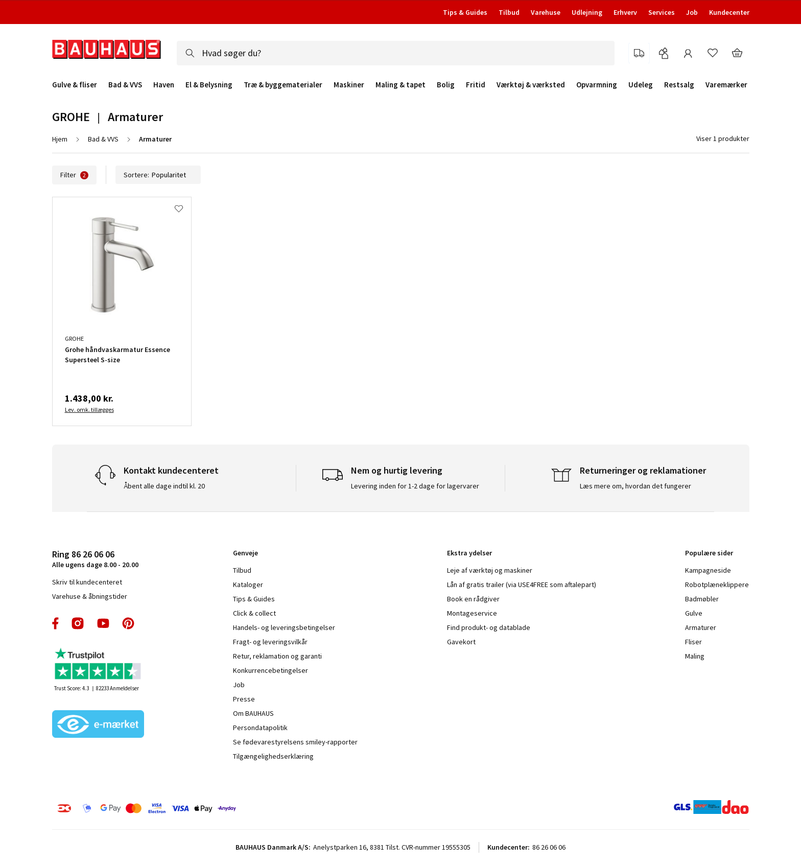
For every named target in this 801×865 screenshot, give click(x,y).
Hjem (59, 139)
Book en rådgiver (473, 598)
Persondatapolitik (260, 727)
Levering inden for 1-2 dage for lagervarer (415, 485)
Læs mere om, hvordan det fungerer (635, 485)
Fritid (475, 84)
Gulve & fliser (74, 84)
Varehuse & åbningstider (89, 596)
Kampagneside (708, 570)
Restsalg (679, 84)
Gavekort (461, 641)
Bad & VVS (125, 84)
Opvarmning (596, 84)
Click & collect (254, 613)
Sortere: (158, 174)
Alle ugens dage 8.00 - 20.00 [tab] (95, 558)
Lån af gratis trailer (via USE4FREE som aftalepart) (521, 584)
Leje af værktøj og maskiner (489, 570)
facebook (56, 623)
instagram (77, 623)
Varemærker (726, 84)
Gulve (693, 613)
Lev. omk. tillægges (89, 409)
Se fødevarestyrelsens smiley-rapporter (295, 741)
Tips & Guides (465, 12)
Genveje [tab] (245, 552)
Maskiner (349, 84)
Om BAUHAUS (253, 713)
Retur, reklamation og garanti (277, 656)
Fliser (693, 641)
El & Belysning (208, 84)
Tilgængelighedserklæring (273, 756)
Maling (694, 656)
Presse (244, 699)
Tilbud (509, 12)
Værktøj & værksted (531, 84)
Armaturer (700, 627)
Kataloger (248, 584)
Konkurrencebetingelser (270, 670)
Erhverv (625, 12)
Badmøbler (702, 598)
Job (692, 12)
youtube (103, 623)
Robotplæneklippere (717, 584)
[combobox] (396, 53)
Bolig (446, 84)
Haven (163, 84)
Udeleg (640, 84)
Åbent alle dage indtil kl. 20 (164, 485)
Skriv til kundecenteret (87, 582)
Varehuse (545, 12)
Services (661, 12)
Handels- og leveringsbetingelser (284, 627)
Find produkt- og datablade (488, 627)
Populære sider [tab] (709, 552)
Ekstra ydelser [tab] (469, 552)
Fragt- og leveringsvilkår (270, 641)
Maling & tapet (400, 84)
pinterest (128, 623)
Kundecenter (729, 12)
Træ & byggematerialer (283, 84)
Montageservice (472, 613)
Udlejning (587, 12)
